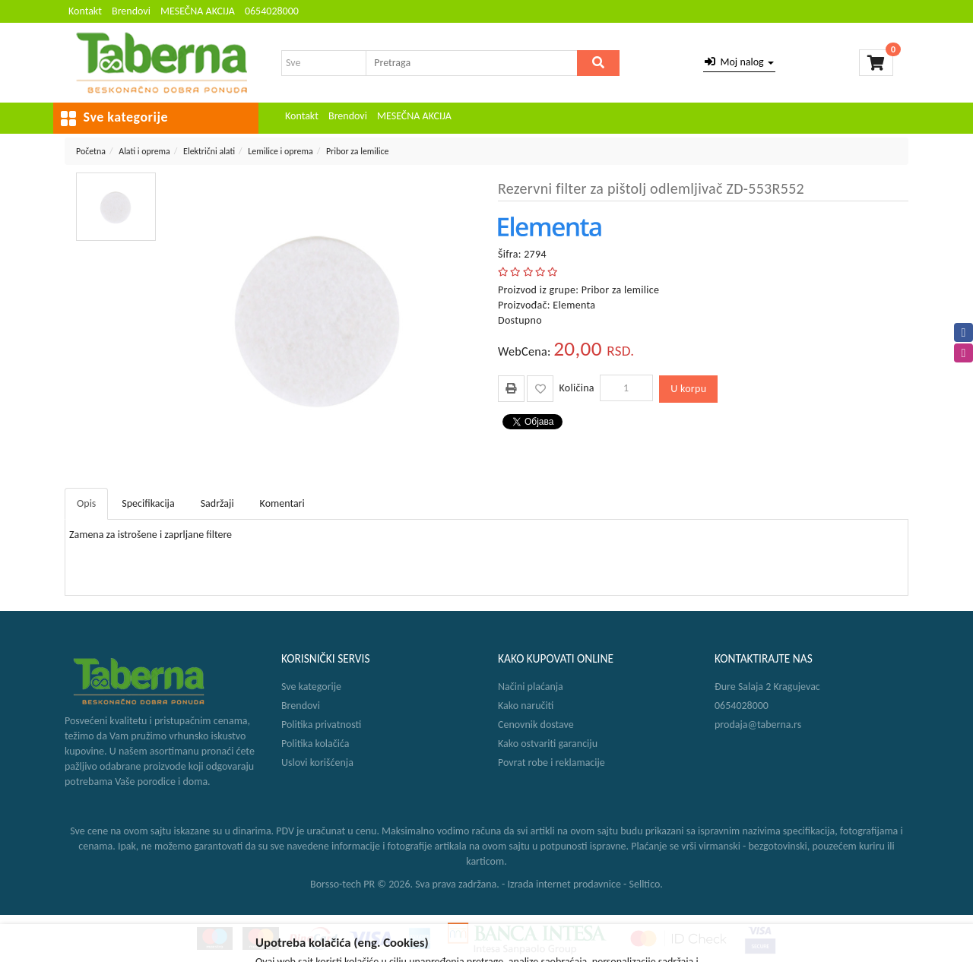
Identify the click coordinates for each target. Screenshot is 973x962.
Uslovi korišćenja (317, 762)
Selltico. (646, 884)
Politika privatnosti (321, 724)
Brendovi (131, 11)
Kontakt (85, 11)
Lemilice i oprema (280, 151)
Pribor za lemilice (357, 151)
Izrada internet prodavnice (564, 884)
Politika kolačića (315, 743)
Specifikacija (148, 503)
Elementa (574, 305)
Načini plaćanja (530, 686)
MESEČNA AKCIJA (197, 11)
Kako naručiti (525, 705)
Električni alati (209, 151)
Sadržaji (217, 503)
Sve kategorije (311, 686)
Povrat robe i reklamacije (551, 762)
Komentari (282, 503)
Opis (86, 503)
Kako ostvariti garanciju (547, 743)
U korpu (688, 388)
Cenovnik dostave (536, 724)
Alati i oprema (144, 151)
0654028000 (272, 11)
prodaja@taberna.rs (758, 724)
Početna (91, 151)
